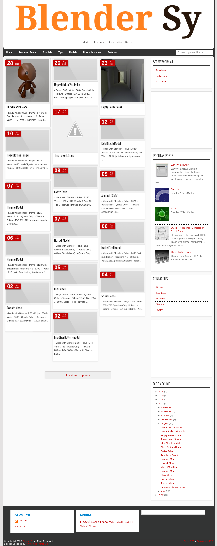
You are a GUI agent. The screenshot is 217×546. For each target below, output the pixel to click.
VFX (89, 526)
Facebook (161, 293)
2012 (161, 495)
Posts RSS (188, 541)
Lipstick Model (168, 463)
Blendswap (161, 70)
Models (73, 52)
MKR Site (43, 543)
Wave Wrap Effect (180, 165)
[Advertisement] (181, 118)
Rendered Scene (27, 52)
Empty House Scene (171, 435)
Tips (60, 52)
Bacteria (175, 189)
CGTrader (161, 81)
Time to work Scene (171, 439)
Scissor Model (168, 479)
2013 (161, 403)
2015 (161, 395)
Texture (83, 526)
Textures (112, 52)
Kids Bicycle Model (170, 443)
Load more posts (78, 375)
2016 (161, 391)
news (94, 526)
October (165, 415)
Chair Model (167, 475)
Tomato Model (168, 483)
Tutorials (47, 52)
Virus (173, 208)
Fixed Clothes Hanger (172, 447)
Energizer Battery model (37, 178)
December (167, 407)
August (165, 423)
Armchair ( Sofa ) (169, 455)
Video (112, 522)
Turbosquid (162, 76)
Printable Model (123, 522)
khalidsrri (23, 521)
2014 (161, 399)
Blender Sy (28, 541)
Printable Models (92, 52)
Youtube (160, 304)
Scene (95, 521)
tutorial (104, 521)
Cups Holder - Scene (181, 252)
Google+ (160, 287)
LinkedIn (160, 298)
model (85, 522)
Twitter (159, 310)
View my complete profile (25, 527)
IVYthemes (31, 543)
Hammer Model (168, 459)
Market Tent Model (170, 467)
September (167, 419)
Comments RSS (205, 541)
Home (9, 52)
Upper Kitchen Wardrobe (173, 431)
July (163, 491)
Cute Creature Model (171, 427)
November (167, 411)
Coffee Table (167, 451)
